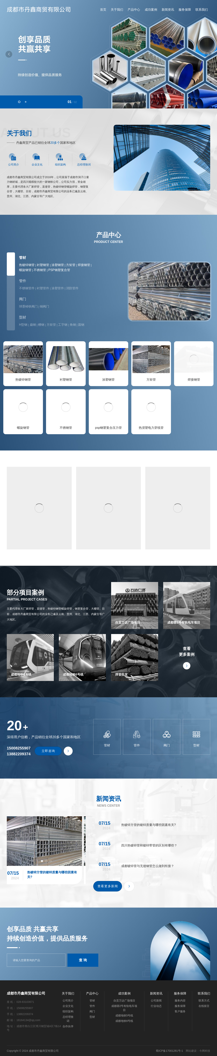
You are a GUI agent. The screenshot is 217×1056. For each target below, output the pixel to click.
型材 (22, 317)
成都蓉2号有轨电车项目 (186, 605)
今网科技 (204, 1050)
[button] (19, 102)
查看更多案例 (186, 657)
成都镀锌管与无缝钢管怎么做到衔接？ (151, 902)
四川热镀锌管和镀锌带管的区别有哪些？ (151, 882)
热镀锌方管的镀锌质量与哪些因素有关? (46, 886)
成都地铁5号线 (30, 657)
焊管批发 (134, 657)
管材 (22, 258)
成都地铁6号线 (82, 657)
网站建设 (191, 1050)
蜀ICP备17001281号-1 (169, 1050)
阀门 (22, 299)
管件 (22, 281)
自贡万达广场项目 (134, 605)
